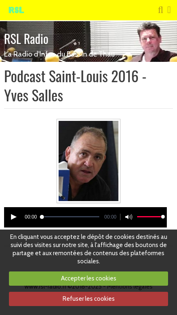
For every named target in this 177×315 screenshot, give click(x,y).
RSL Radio (26, 38)
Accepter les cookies (88, 278)
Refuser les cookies (89, 298)
